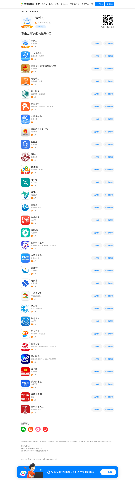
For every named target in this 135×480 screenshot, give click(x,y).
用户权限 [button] (82, 442)
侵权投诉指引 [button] (99, 442)
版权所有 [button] (74, 442)
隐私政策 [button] (90, 442)
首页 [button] (22, 11)
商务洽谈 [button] (51, 442)
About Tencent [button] (33, 442)
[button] (27, 4)
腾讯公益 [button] (66, 442)
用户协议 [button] (108, 442)
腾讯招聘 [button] (59, 442)
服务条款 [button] (43, 442)
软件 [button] (27, 11)
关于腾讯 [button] (24, 442)
